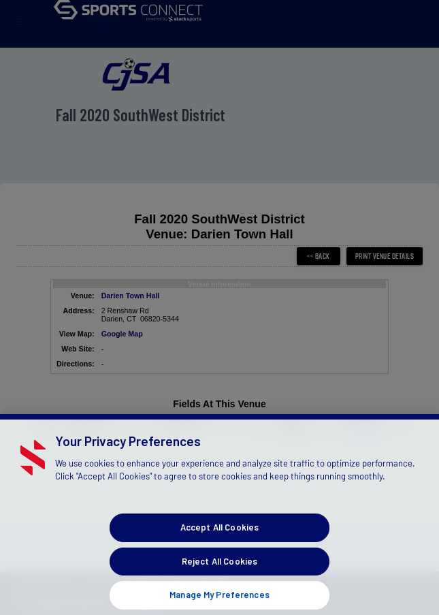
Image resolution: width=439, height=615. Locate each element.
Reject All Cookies (219, 569)
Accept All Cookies (219, 535)
